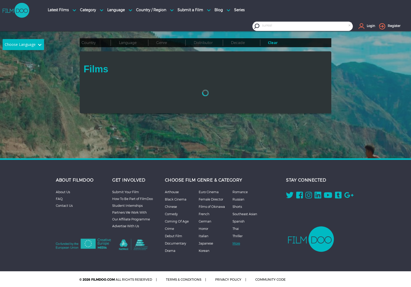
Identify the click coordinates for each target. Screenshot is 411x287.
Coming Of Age (177, 221)
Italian (203, 236)
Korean (204, 250)
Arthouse (172, 192)
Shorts (237, 206)
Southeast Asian (244, 214)
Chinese (171, 206)
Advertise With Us (125, 226)
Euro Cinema (209, 192)
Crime (169, 228)
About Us (63, 192)
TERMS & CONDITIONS (183, 279)
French (204, 214)
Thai (235, 228)
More (236, 243)
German (205, 221)
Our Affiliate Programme (131, 219)
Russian (238, 199)
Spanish (238, 221)
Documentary (175, 243)
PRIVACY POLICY (228, 279)
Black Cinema (175, 199)
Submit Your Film (125, 192)
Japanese (206, 243)
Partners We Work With (129, 212)
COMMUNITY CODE (270, 279)
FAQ (59, 199)
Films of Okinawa (212, 206)
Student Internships (127, 205)
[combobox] (307, 26)
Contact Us (64, 205)
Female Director (211, 199)
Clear (273, 42)
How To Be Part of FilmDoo (132, 199)
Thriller (237, 236)
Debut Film (173, 236)
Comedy (171, 214)
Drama (170, 250)
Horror (203, 228)
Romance (240, 192)
